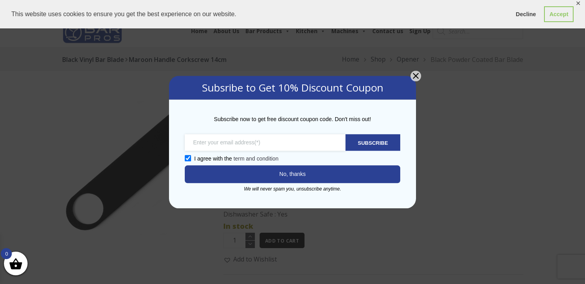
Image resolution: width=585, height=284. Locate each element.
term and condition (255, 158)
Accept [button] (559, 14)
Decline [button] (526, 14)
